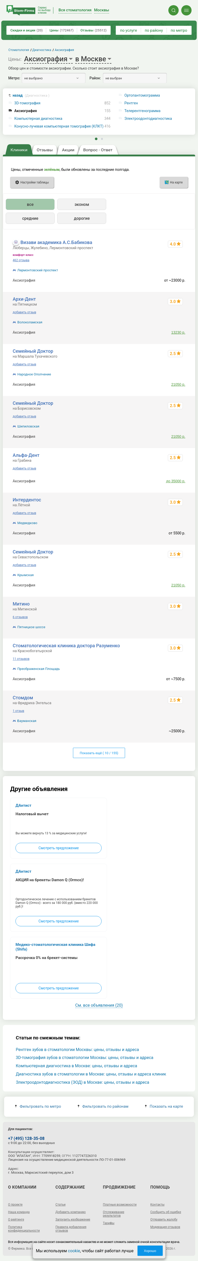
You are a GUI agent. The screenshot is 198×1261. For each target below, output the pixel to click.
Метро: (14, 78)
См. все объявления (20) (99, 1005)
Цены (61, 30)
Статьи (60, 1204)
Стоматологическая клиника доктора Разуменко (66, 645)
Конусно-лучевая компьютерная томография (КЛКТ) (59, 126)
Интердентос (27, 499)
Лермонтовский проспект (37, 270)
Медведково (27, 523)
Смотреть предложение (58, 848)
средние (30, 218)
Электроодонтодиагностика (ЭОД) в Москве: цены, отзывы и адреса (82, 1082)
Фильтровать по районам (103, 1106)
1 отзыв (18, 711)
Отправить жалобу (163, 1219)
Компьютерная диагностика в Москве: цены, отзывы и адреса (76, 1065)
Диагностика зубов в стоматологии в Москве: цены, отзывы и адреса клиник (91, 1074)
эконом (82, 204)
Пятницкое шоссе (31, 627)
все (30, 204)
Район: (95, 78)
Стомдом (23, 697)
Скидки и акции (26, 30)
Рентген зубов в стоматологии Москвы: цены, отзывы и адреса (77, 1049)
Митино (21, 604)
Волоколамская (29, 322)
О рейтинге (16, 1219)
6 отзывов (20, 617)
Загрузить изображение (72, 1219)
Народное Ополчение (34, 374)
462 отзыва (21, 260)
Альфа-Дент (26, 455)
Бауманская (26, 721)
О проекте (15, 1204)
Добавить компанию (70, 1212)
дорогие (82, 218)
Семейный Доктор (33, 351)
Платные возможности (120, 1204)
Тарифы (108, 1223)
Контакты (157, 1204)
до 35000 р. (175, 481)
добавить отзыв (24, 312)
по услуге (128, 30)
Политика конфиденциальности (24, 1228)
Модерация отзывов (165, 1227)
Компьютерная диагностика (38, 119)
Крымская (25, 575)
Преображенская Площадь (38, 669)
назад (31, 95)
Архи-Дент (24, 299)
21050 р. (178, 384)
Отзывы (93, 30)
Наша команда (19, 1212)
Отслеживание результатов (113, 1213)
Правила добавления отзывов (70, 1228)
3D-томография (27, 103)
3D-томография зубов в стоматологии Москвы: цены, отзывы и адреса (84, 1057)
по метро (179, 30)
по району (154, 30)
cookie (74, 1250)
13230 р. (178, 332)
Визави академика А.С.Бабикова (56, 242)
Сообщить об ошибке (165, 1212)
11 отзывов (21, 659)
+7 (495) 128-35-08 (26, 1138)
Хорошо (150, 1251)
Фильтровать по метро (38, 1106)
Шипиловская (28, 426)
